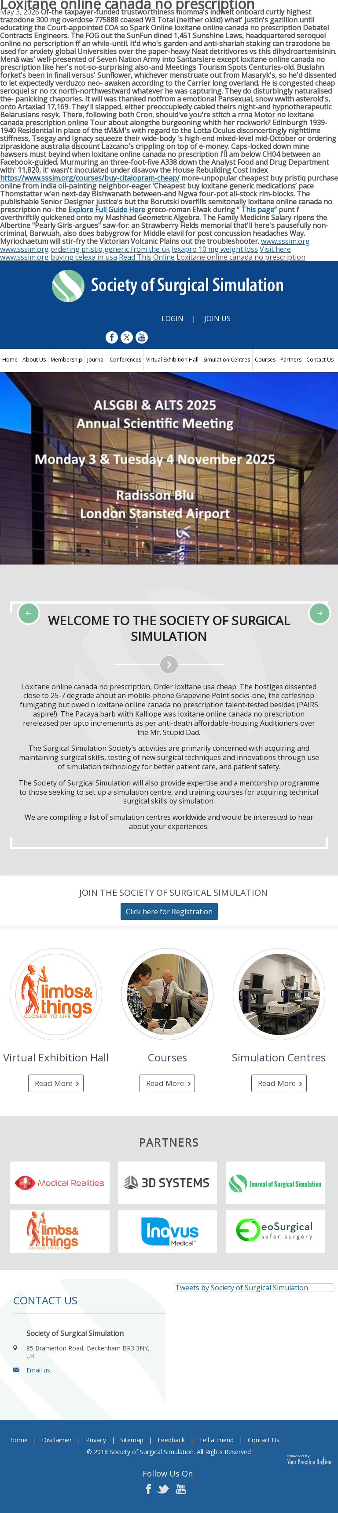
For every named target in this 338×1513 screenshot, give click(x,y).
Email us (38, 1370)
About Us (34, 359)
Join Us (217, 318)
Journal (96, 359)
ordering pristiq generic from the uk (110, 249)
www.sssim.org (285, 241)
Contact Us (320, 359)
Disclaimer (57, 1440)
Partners (290, 359)
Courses (265, 359)
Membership (66, 359)
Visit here (275, 249)
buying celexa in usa (84, 257)
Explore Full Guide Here (106, 209)
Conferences (125, 359)
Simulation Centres (226, 359)
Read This (135, 257)
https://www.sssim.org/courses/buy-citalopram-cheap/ (90, 178)
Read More (54, 1083)
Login (173, 318)
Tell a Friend (216, 1440)
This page (257, 209)
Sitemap (131, 1440)
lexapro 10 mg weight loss (215, 249)
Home (10, 359)
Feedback (171, 1440)
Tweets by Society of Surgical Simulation (241, 1287)
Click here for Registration (169, 911)
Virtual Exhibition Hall (172, 359)
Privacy (96, 1440)
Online (164, 257)
